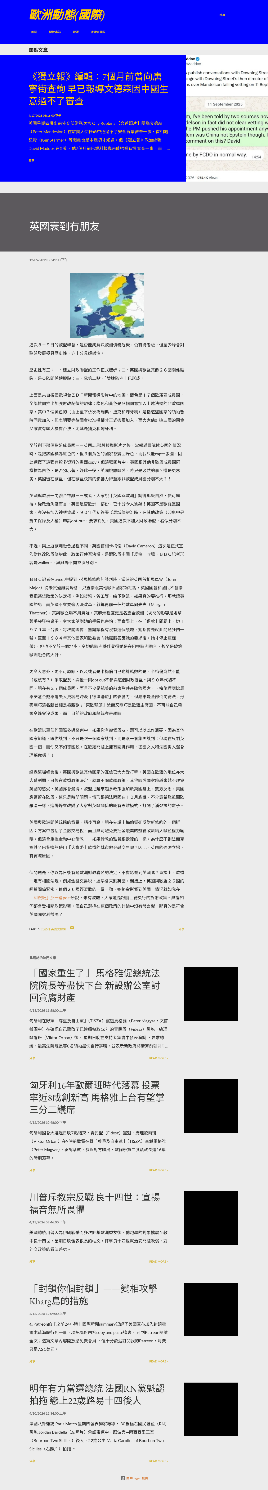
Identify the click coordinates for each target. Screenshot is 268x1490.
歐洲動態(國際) (66, 15)
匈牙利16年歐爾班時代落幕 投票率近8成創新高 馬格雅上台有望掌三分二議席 (97, 1097)
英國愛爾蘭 (58, 929)
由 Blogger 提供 (134, 1478)
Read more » (158, 1058)
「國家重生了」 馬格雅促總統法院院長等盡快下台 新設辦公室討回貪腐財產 (94, 985)
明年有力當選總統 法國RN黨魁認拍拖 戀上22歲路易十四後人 (97, 1395)
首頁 (31, 32)
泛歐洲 (45, 929)
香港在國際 (95, 32)
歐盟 (73, 32)
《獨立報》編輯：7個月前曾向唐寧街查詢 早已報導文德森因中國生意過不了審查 (98, 89)
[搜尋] (222, 15)
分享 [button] (31, 160)
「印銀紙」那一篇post (50, 897)
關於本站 (52, 32)
